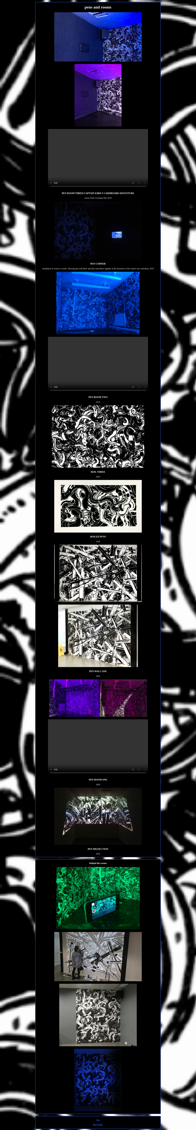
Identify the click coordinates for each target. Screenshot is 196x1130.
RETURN (98, 1125)
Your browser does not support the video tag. (98, 159)
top (98, 1120)
